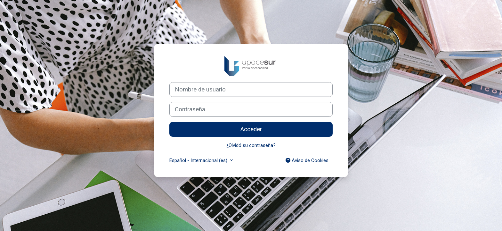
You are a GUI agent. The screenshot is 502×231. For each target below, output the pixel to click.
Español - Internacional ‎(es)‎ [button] (199, 160)
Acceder (251, 129)
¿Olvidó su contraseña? (251, 145)
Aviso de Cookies (307, 160)
